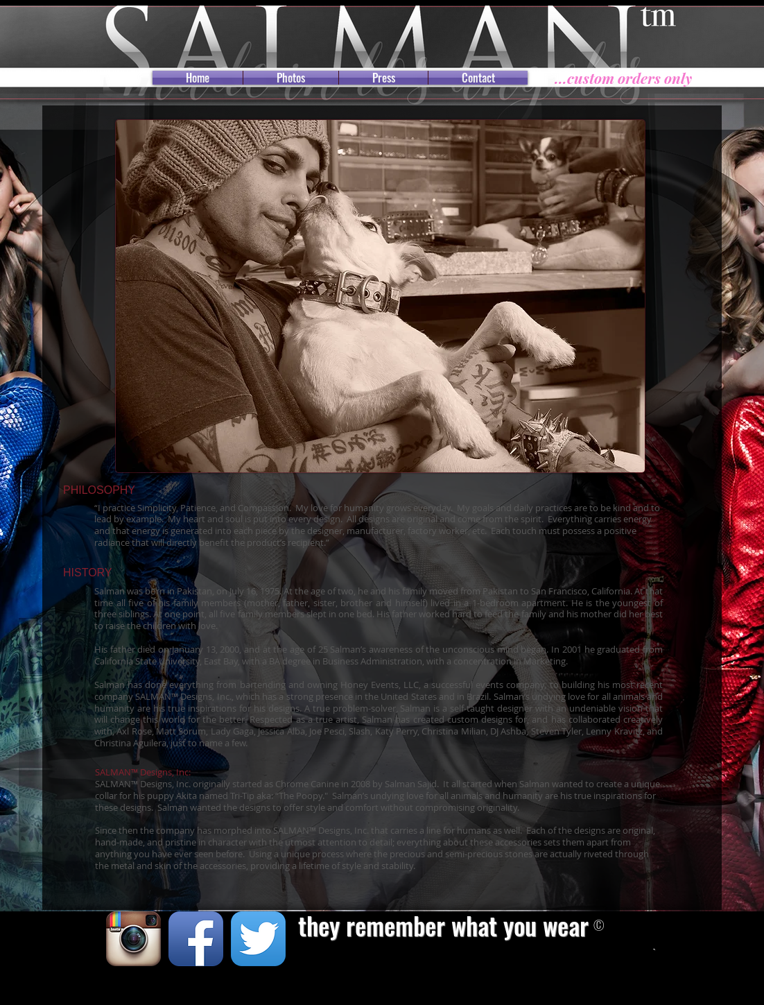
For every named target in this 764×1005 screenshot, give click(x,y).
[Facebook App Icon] (195, 938)
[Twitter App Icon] (258, 938)
